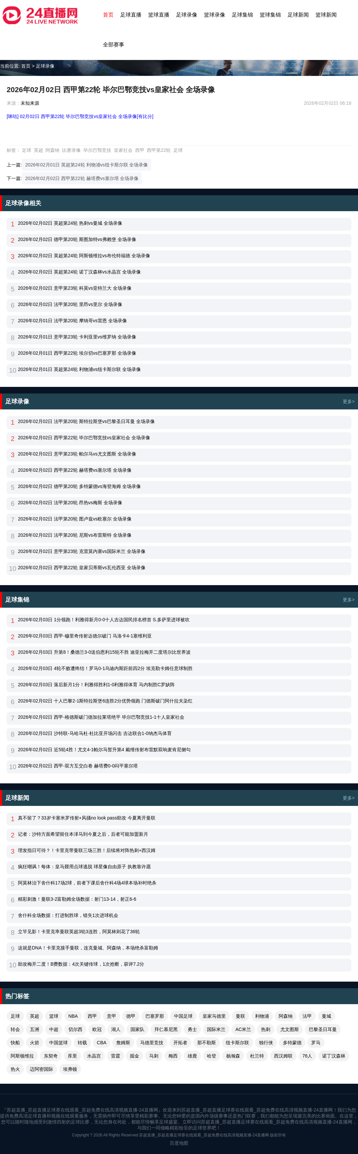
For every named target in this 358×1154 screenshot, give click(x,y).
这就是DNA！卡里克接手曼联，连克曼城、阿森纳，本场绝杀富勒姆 (88, 947)
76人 (308, 1056)
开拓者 (180, 1042)
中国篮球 (58, 1042)
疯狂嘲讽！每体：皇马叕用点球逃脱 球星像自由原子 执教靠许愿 (84, 866)
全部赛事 (113, 44)
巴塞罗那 (154, 1016)
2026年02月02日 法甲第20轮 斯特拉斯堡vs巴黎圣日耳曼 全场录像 (86, 421)
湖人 (116, 1029)
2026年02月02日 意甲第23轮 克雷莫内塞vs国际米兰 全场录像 (81, 551)
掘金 (134, 1056)
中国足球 (183, 1016)
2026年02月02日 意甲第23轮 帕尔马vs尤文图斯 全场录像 (77, 453)
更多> (349, 401)
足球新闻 (298, 15)
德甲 (130, 1016)
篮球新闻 (326, 15)
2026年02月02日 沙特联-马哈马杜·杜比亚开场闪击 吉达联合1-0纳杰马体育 (95, 733)
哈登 (211, 1056)
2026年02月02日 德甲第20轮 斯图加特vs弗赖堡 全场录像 (77, 239)
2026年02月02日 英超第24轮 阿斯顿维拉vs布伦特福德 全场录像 (84, 255)
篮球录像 (214, 15)
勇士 (192, 1029)
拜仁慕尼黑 (166, 1029)
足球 (26, 150)
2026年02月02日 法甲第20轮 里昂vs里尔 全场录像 (70, 304)
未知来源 (30, 103)
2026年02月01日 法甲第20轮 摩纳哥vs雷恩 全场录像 (72, 320)
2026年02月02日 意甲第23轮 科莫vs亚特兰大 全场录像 (75, 288)
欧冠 (97, 1029)
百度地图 (179, 1143)
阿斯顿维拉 (22, 1056)
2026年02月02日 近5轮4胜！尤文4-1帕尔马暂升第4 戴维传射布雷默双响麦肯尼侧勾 (104, 749)
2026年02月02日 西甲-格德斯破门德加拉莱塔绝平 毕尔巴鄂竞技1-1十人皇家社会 (101, 717)
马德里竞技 (151, 1042)
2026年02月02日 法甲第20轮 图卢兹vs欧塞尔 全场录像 (75, 518)
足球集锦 (242, 15)
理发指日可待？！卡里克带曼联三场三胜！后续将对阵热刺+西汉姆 (86, 850)
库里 (72, 1056)
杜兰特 (257, 1056)
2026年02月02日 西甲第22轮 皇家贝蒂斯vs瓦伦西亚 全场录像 (81, 567)
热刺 (265, 1029)
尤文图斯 (289, 1029)
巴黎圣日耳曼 (323, 1029)
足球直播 (130, 15)
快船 (15, 1042)
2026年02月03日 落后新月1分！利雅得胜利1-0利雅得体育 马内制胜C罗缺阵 (96, 684)
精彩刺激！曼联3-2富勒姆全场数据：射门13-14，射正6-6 (77, 899)
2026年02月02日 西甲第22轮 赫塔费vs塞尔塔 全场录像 (82, 178)
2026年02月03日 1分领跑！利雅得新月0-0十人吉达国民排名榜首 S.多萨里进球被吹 (104, 619)
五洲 (34, 1029)
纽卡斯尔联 (237, 1042)
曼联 (240, 1016)
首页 (108, 15)
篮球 (53, 1016)
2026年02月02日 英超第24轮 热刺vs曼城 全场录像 (70, 223)
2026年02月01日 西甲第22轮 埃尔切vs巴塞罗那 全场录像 (77, 353)
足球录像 (186, 15)
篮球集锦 (270, 15)
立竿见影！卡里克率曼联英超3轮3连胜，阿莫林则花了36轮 (79, 931)
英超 (38, 150)
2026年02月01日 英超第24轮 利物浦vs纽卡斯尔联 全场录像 (86, 164)
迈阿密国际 (41, 1069)
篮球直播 (158, 15)
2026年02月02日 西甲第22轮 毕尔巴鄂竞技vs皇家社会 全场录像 (84, 437)
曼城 (326, 1016)
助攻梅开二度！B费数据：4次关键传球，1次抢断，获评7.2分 (81, 964)
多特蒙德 (292, 1042)
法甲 (307, 1016)
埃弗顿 (70, 1069)
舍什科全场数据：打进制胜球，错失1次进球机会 (68, 915)
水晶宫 (94, 1056)
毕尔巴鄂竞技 (97, 150)
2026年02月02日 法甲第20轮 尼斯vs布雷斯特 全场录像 (75, 535)
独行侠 (266, 1042)
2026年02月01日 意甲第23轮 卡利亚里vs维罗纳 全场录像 (77, 336)
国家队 (137, 1029)
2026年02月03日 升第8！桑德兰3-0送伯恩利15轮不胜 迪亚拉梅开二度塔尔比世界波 (104, 652)
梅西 (173, 1056)
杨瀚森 (233, 1056)
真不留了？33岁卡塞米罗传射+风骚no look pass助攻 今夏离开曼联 (86, 817)
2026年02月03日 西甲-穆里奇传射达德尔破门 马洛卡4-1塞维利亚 (85, 635)
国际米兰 (216, 1029)
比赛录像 (71, 150)
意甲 (111, 1016)
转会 (15, 1029)
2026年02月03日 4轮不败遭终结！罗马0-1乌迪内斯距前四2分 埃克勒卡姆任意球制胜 (105, 668)
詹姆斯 (123, 1042)
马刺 (153, 1056)
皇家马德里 (214, 1016)
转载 (82, 1042)
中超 (53, 1029)
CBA (102, 1042)
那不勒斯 (206, 1042)
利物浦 (262, 1016)
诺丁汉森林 (333, 1056)
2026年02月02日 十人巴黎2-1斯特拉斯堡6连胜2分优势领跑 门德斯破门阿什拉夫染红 (105, 700)
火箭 (34, 1042)
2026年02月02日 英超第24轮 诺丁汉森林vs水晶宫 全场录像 (79, 271)
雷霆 (115, 1056)
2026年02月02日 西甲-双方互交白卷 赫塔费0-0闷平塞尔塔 (78, 765)
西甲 (139, 150)
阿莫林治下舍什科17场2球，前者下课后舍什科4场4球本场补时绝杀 (87, 882)
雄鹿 (192, 1056)
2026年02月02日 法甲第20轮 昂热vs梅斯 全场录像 (70, 502)
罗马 (315, 1042)
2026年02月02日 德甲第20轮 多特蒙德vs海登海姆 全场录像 (79, 486)
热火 (15, 1069)
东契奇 (51, 1056)
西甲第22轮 (159, 150)
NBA (73, 1016)
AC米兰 (243, 1029)
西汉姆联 (283, 1056)
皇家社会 (123, 150)
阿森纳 (52, 150)
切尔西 (75, 1029)
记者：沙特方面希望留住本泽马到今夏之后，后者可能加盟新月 (83, 834)
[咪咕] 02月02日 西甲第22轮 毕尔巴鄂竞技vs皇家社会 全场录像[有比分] (80, 116)
